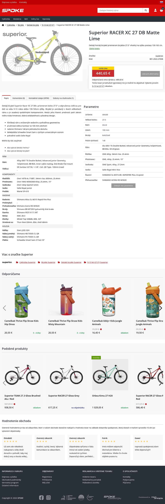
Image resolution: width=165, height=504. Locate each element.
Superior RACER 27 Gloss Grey (63, 395)
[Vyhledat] (146, 10)
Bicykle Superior (46, 262)
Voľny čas (35, 19)
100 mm (105, 130)
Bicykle (21, 25)
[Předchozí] (4, 308)
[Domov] (3, 25)
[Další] (160, 308)
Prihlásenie (47, 480)
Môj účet (46, 482)
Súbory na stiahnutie (63, 98)
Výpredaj (46, 19)
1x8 (103, 140)
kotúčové (106, 135)
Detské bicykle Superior (69, 262)
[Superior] (9, 262)
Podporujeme (128, 480)
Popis (6, 98)
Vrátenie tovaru (89, 477)
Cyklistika (6, 19)
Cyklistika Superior (25, 262)
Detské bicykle (33, 25)
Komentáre (19, 98)
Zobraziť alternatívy (150, 74)
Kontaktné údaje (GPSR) (39, 98)
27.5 (104, 120)
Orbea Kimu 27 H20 (102, 395)
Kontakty (23, 2)
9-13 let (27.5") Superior (96, 262)
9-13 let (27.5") (48, 25)
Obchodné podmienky (11, 480)
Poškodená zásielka (90, 482)
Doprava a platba (9, 2)
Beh (26, 19)
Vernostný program (10, 482)
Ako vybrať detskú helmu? (18, 147)
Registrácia (47, 477)
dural (104, 125)
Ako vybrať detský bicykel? (18, 151)
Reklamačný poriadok (91, 480)
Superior (159, 56)
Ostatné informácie (10, 485)
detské (105, 114)
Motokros (17, 19)
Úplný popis (94, 48)
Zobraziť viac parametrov (123, 186)
